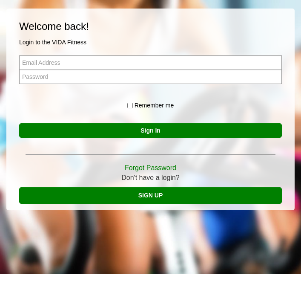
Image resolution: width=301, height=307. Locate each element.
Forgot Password (150, 167)
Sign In (150, 130)
